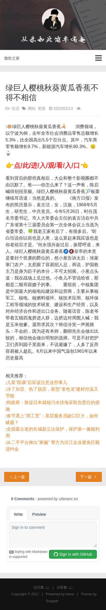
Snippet (52, 601)
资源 (41, 108)
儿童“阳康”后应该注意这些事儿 (37, 382)
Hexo (70, 594)
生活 (15, 108)
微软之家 (12, 58)
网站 (32, 108)
